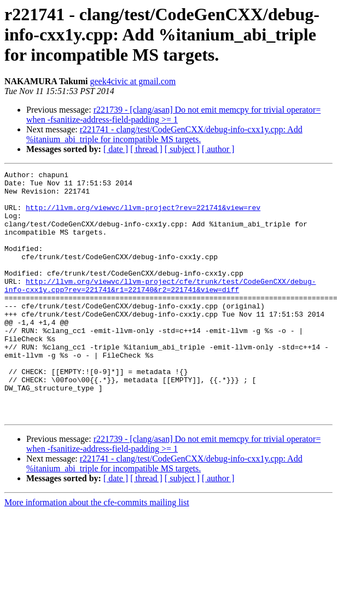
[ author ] (218, 149)
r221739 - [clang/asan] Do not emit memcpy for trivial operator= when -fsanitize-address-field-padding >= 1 (173, 114)
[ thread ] (146, 149)
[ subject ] (182, 149)
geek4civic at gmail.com (133, 81)
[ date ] (115, 149)
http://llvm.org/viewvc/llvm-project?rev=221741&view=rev (143, 215)
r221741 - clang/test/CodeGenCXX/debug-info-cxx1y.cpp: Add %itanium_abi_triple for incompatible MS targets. (164, 134)
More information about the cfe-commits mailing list (96, 551)
